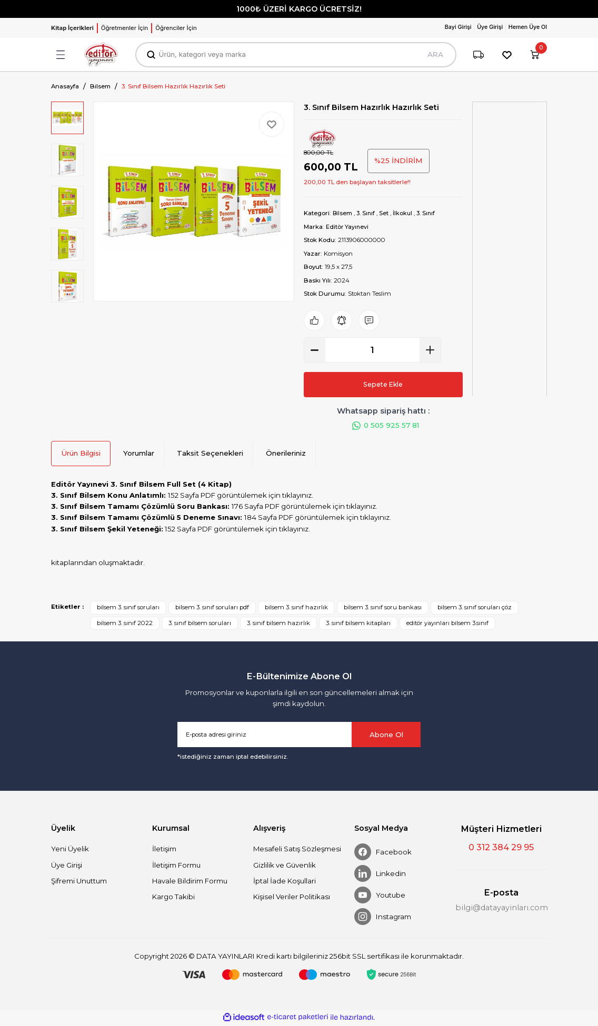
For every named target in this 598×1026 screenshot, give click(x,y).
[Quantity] (372, 350)
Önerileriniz (286, 454)
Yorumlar (138, 454)
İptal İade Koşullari (284, 882)
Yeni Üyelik (70, 850)
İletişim (164, 850)
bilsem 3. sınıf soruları (128, 608)
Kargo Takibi (173, 898)
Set (386, 213)
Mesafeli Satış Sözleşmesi (297, 850)
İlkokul (405, 213)
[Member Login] (452, 28)
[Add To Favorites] (271, 124)
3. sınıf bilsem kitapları (358, 624)
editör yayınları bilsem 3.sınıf (447, 624)
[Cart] (534, 54)
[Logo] (101, 54)
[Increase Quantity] (430, 350)
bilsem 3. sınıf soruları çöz (474, 608)
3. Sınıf (367, 213)
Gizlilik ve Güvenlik (284, 866)
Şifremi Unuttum (79, 882)
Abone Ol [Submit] (386, 736)
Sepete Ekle (383, 384)
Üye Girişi (66, 866)
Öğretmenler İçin (124, 28)
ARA (434, 54)
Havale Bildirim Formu (189, 882)
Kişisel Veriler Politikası (291, 898)
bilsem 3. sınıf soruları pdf (212, 608)
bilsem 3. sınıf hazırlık (296, 608)
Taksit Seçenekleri (210, 454)
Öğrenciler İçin (175, 28)
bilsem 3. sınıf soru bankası (383, 608)
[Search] (295, 54)
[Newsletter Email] (299, 736)
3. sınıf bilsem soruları (199, 624)
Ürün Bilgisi (81, 454)
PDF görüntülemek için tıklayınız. (257, 496)
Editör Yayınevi (348, 226)
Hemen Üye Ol (526, 27)
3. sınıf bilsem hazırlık (278, 624)
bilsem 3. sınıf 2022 (125, 624)
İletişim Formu (176, 866)
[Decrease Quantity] (314, 350)
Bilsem (343, 213)
